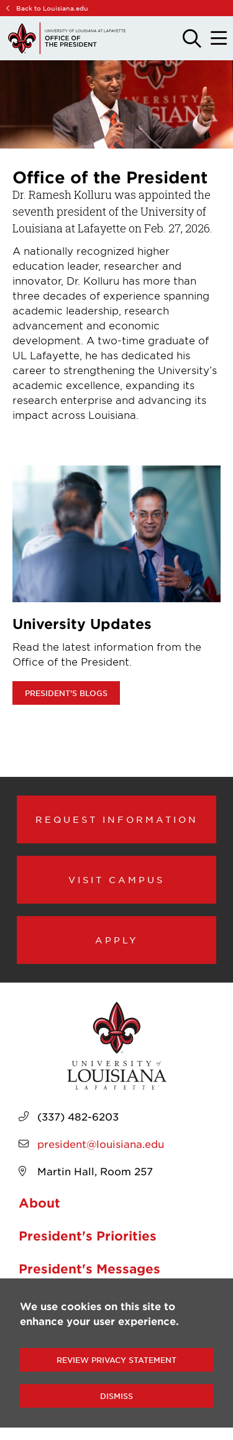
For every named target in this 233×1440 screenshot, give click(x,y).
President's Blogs (66, 693)
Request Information (116, 819)
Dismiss (116, 1396)
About (39, 1202)
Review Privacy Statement (116, 1360)
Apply (117, 939)
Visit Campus (116, 879)
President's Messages (89, 1268)
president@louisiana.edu (100, 1143)
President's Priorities (88, 1235)
